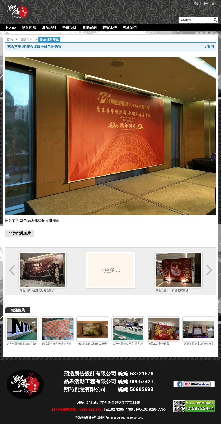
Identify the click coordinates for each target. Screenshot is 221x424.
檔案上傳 (110, 27)
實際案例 (90, 27)
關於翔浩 (29, 27)
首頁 (10, 39)
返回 (209, 47)
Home (11, 27)
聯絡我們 (130, 27)
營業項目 (69, 27)
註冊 (205, 3)
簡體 (196, 3)
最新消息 (49, 27)
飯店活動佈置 (49, 39)
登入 (214, 3)
